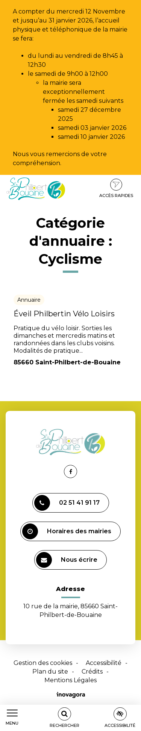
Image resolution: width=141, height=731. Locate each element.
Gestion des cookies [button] (43, 662)
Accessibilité (103, 662)
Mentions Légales (70, 680)
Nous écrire (66, 560)
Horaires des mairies (66, 531)
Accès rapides (116, 188)
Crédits (92, 671)
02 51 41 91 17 (67, 503)
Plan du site (50, 671)
